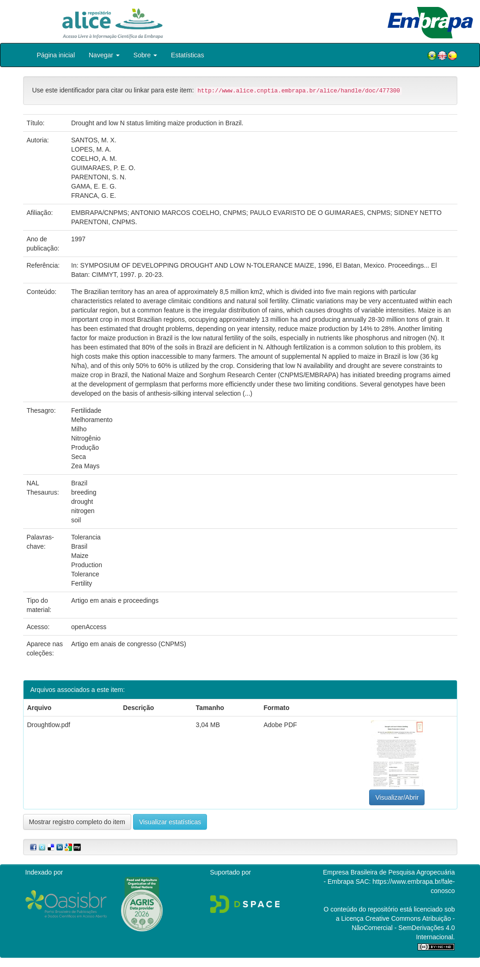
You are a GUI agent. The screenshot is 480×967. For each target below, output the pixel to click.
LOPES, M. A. (91, 149)
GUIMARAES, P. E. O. (103, 167)
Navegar (104, 55)
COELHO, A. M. (94, 158)
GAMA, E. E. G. (93, 186)
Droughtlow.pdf (48, 724)
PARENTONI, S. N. (98, 177)
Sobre (145, 55)
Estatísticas (187, 55)
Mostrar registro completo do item (77, 822)
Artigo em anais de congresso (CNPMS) (128, 644)
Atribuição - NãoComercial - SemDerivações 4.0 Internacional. (403, 928)
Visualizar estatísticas (170, 822)
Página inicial (56, 55)
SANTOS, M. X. (93, 140)
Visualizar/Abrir (397, 797)
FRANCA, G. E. (93, 195)
